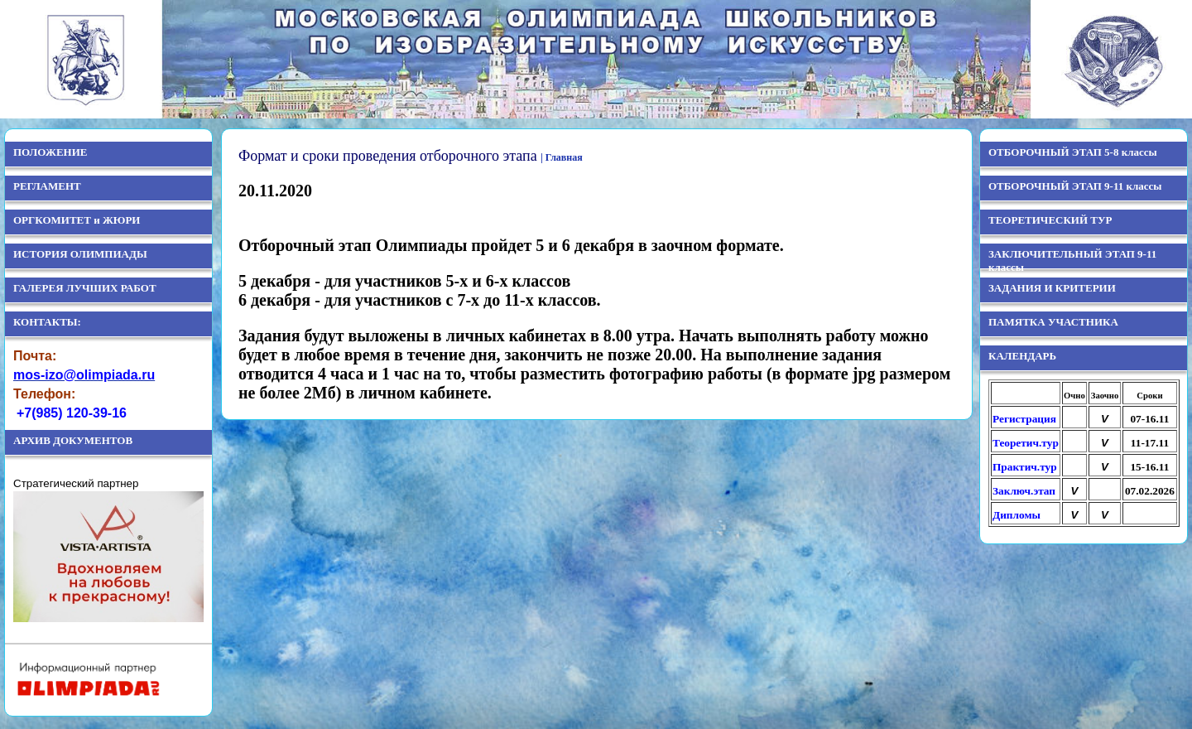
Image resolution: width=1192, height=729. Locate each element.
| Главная (562, 157)
